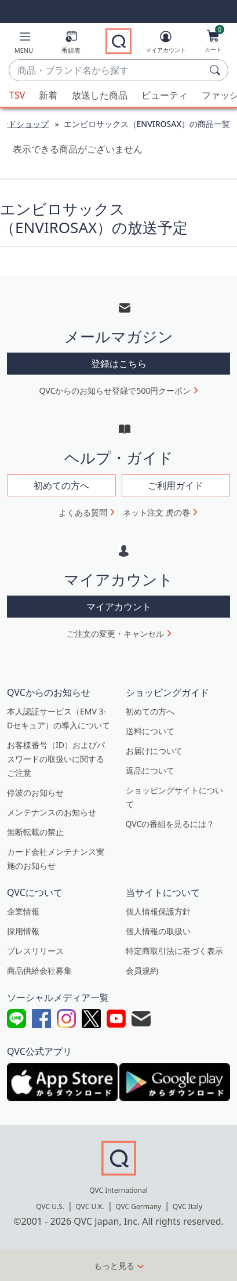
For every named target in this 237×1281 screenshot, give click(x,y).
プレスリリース (35, 950)
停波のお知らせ (35, 792)
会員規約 (142, 970)
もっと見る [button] (114, 1265)
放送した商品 (99, 95)
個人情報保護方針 (158, 911)
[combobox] (107, 71)
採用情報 (23, 931)
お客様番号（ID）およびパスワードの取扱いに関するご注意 (56, 758)
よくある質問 (83, 512)
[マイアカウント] (165, 44)
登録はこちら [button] (119, 363)
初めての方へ (150, 711)
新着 (48, 95)
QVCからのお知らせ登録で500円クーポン (115, 390)
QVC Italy (187, 1206)
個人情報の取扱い (158, 931)
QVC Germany (138, 1206)
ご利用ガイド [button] (175, 485)
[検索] (217, 70)
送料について (150, 730)
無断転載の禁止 (35, 831)
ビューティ (164, 95)
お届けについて (154, 750)
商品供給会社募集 (39, 970)
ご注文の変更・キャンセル (115, 633)
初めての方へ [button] (61, 485)
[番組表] (71, 44)
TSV (17, 95)
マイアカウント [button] (118, 606)
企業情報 (23, 911)
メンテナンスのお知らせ (51, 812)
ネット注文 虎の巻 (156, 512)
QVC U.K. (89, 1206)
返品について (150, 770)
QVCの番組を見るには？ (170, 823)
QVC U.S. (50, 1206)
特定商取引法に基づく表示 (174, 950)
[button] (24, 44)
